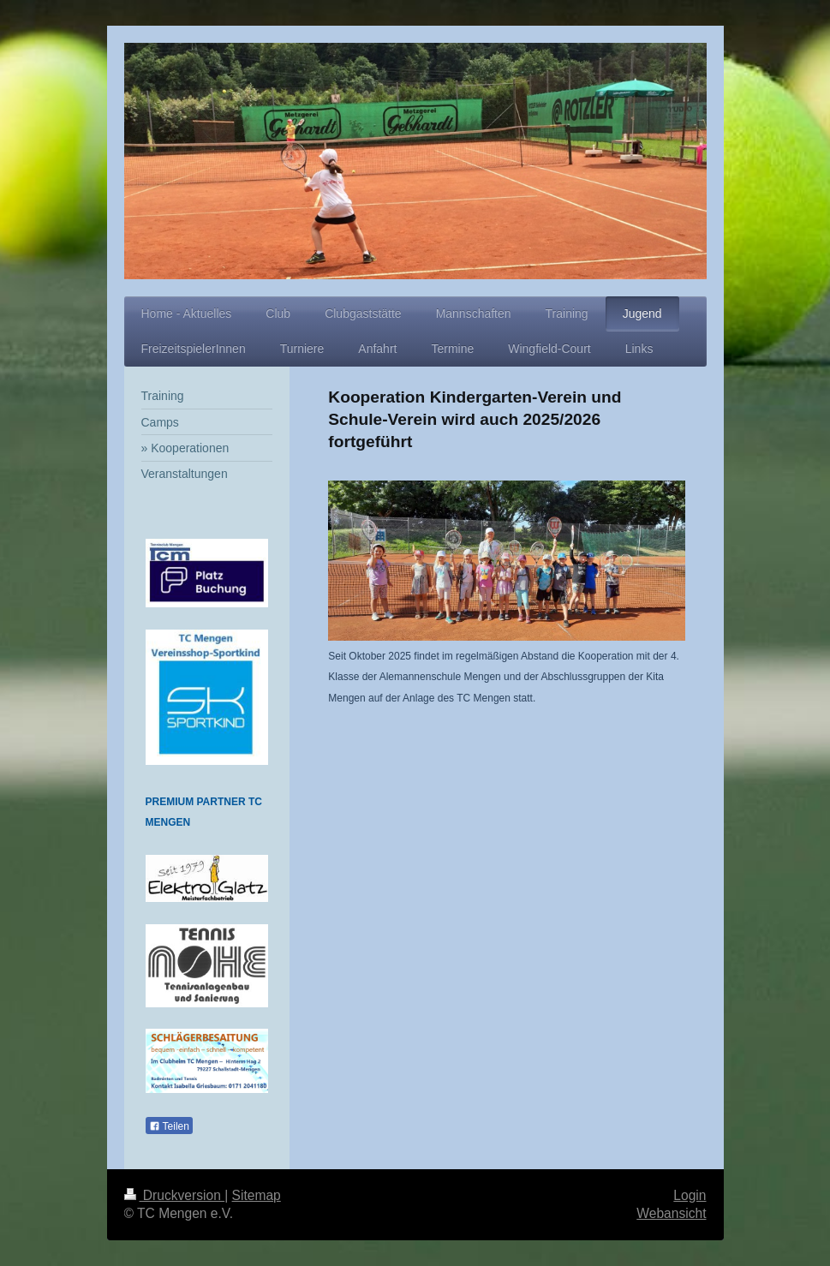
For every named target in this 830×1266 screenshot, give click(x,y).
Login (689, 1195)
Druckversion (174, 1195)
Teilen (169, 1126)
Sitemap (256, 1195)
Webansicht (671, 1213)
